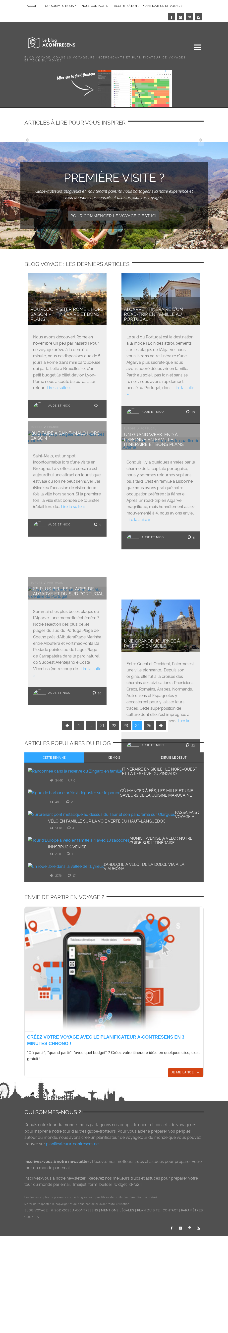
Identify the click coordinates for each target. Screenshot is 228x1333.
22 (190, 748)
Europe (36, 303)
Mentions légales (117, 1269)
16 (97, 696)
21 (102, 784)
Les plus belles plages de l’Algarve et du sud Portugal (67, 594)
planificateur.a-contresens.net (73, 1202)
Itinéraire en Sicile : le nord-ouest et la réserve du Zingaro (159, 830)
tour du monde (63, 1183)
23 (125, 784)
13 (190, 411)
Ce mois (114, 816)
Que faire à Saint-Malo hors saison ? (65, 435)
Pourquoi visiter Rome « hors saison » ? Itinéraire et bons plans (67, 314)
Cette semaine (54, 816)
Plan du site (148, 1269)
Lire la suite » (59, 387)
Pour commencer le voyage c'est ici (113, 215)
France (53, 427)
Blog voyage (36, 1269)
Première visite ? (114, 176)
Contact (170, 1269)
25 (149, 784)
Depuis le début (173, 816)
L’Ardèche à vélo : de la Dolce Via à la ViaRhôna (144, 925)
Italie (51, 303)
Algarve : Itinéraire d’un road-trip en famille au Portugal (153, 314)
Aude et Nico (59, 405)
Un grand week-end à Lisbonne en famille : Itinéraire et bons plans (154, 439)
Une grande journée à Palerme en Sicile (152, 646)
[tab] (54, 816)
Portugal (148, 303)
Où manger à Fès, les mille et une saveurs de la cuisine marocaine (156, 851)
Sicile (142, 638)
